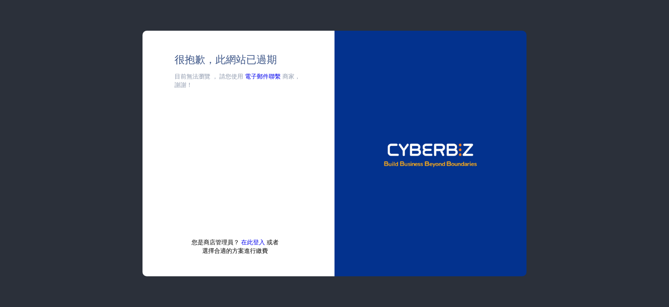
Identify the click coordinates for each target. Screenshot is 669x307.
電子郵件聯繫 (263, 76)
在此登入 (253, 242)
